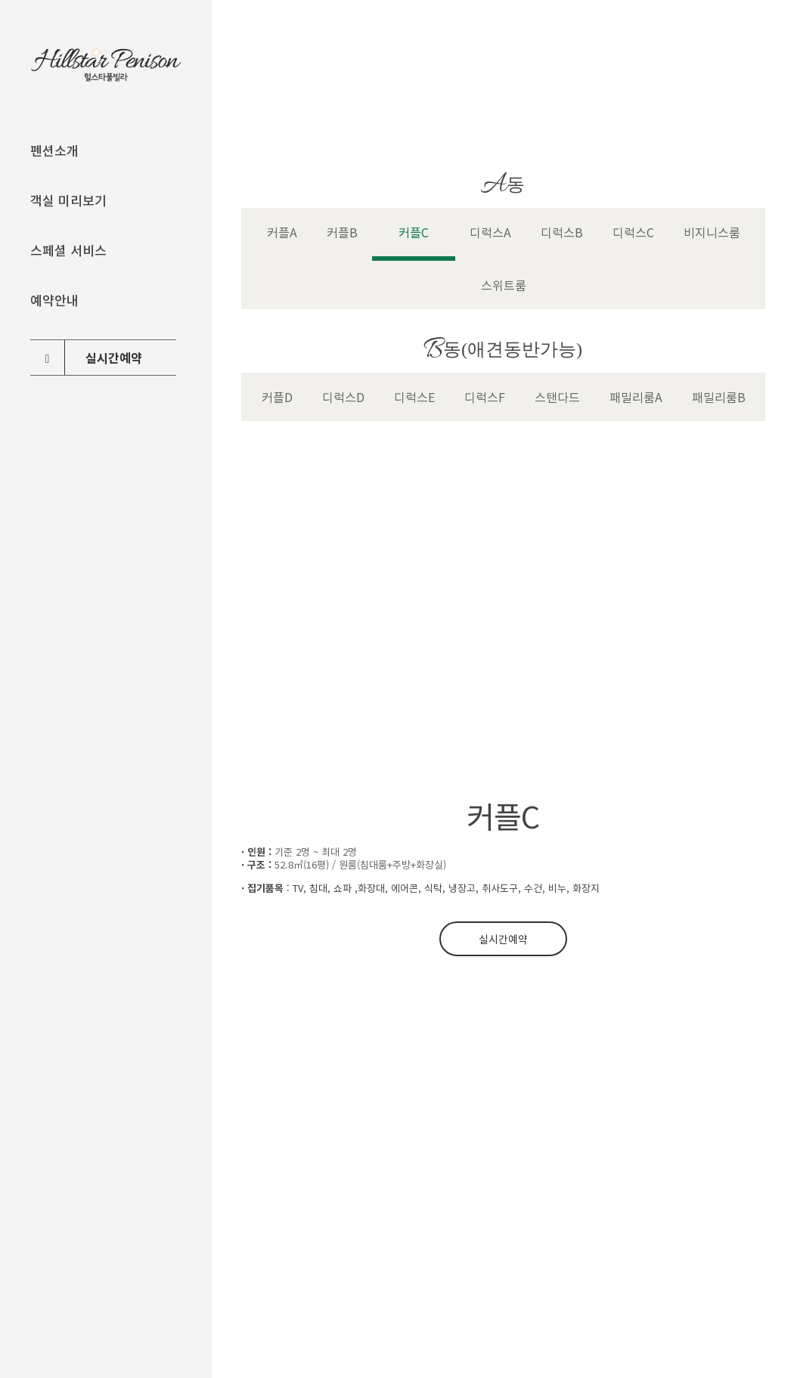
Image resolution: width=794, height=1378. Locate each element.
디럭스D (343, 397)
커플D (277, 397)
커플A (282, 232)
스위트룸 (503, 285)
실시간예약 (503, 938)
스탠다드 (557, 397)
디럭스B (562, 232)
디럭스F (484, 397)
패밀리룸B (719, 397)
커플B (342, 232)
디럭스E (414, 397)
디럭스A (490, 232)
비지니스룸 (712, 232)
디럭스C (633, 232)
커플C (414, 232)
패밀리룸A (635, 397)
